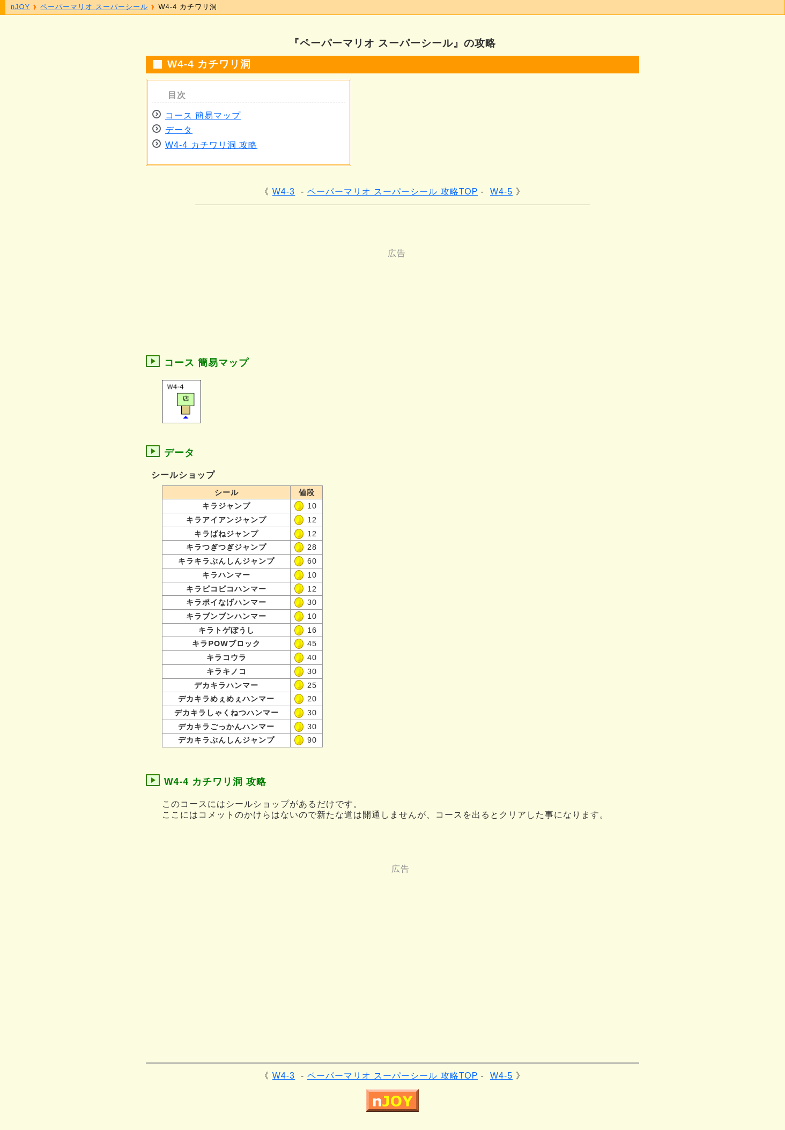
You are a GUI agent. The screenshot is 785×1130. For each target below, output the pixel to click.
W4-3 (283, 191)
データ (178, 129)
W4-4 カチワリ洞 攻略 (211, 144)
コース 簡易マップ (203, 115)
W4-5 (501, 191)
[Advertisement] (349, 283)
